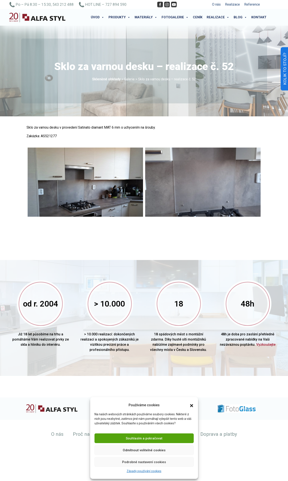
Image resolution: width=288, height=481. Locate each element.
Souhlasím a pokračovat (144, 438)
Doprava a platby (218, 434)
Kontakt (258, 17)
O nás (216, 4)
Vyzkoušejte (265, 344)
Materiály (146, 17)
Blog (240, 17)
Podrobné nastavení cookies (144, 462)
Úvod (97, 17)
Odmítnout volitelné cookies (144, 450)
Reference (252, 4)
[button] (191, 405)
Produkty (119, 17)
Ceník (197, 17)
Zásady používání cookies (144, 471)
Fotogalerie (175, 17)
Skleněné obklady (106, 79)
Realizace (232, 4)
